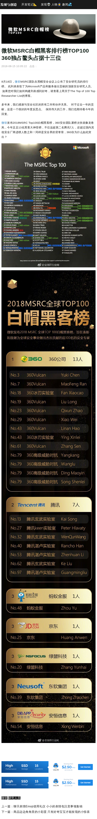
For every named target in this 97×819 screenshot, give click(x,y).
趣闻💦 (67, 4)
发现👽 (46, 4)
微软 (17, 81)
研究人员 (14, 798)
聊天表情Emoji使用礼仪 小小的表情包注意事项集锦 (48, 806)
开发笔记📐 (29, 4)
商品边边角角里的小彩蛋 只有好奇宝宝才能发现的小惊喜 (52, 811)
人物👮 (56, 4)
